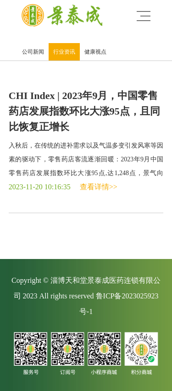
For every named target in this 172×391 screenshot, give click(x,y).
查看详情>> (98, 187)
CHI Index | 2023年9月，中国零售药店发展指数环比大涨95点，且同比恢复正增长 (84, 111)
